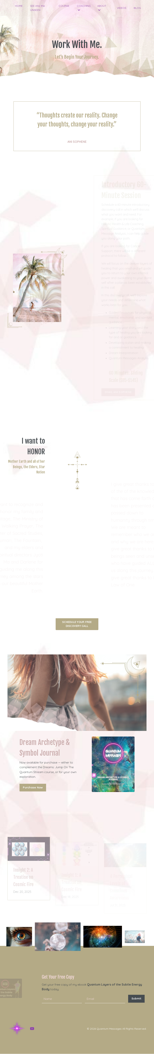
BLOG (137, 8)
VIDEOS (121, 8)
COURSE (64, 5)
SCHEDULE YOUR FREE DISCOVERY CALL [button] (77, 624)
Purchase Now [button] (33, 787)
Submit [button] (136, 998)
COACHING (84, 7)
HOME (19, 5)
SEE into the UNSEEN (37, 8)
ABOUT (101, 7)
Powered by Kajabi (135, 1044)
